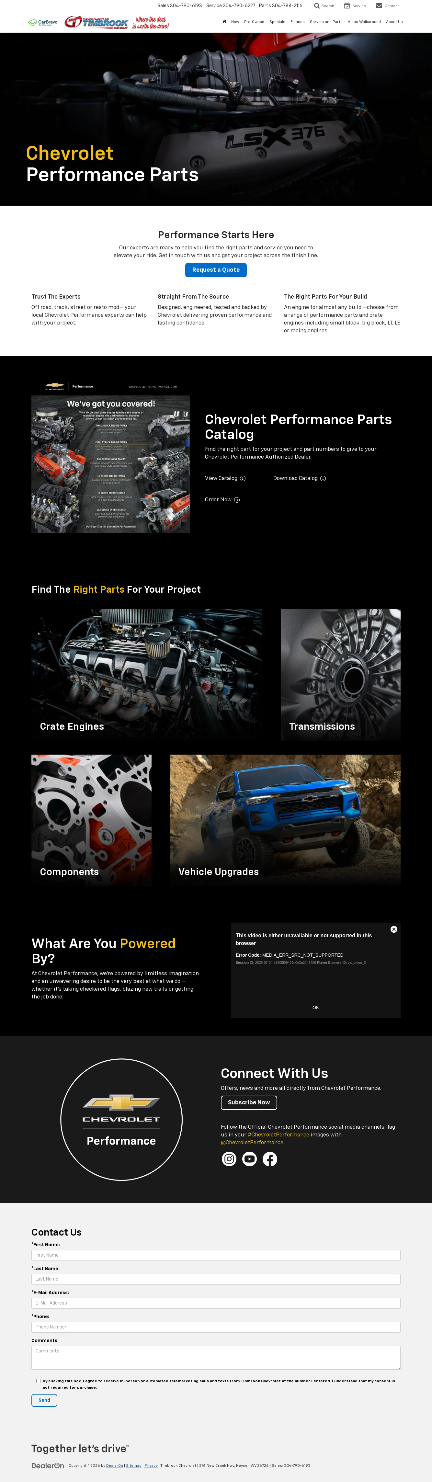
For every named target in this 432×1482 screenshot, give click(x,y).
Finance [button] (297, 22)
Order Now (218, 500)
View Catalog (221, 478)
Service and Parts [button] (326, 22)
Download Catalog (295, 478)
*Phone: (40, 1317)
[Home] (224, 22)
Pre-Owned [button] (254, 22)
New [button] (235, 22)
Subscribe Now (249, 1103)
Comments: (45, 1341)
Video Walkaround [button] (364, 22)
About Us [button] (394, 22)
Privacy (151, 1466)
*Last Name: (45, 1269)
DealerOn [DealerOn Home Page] (114, 1466)
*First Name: (45, 1245)
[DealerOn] (47, 1465)
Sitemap (134, 1466)
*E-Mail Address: (50, 1293)
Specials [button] (277, 22)
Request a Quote (216, 270)
